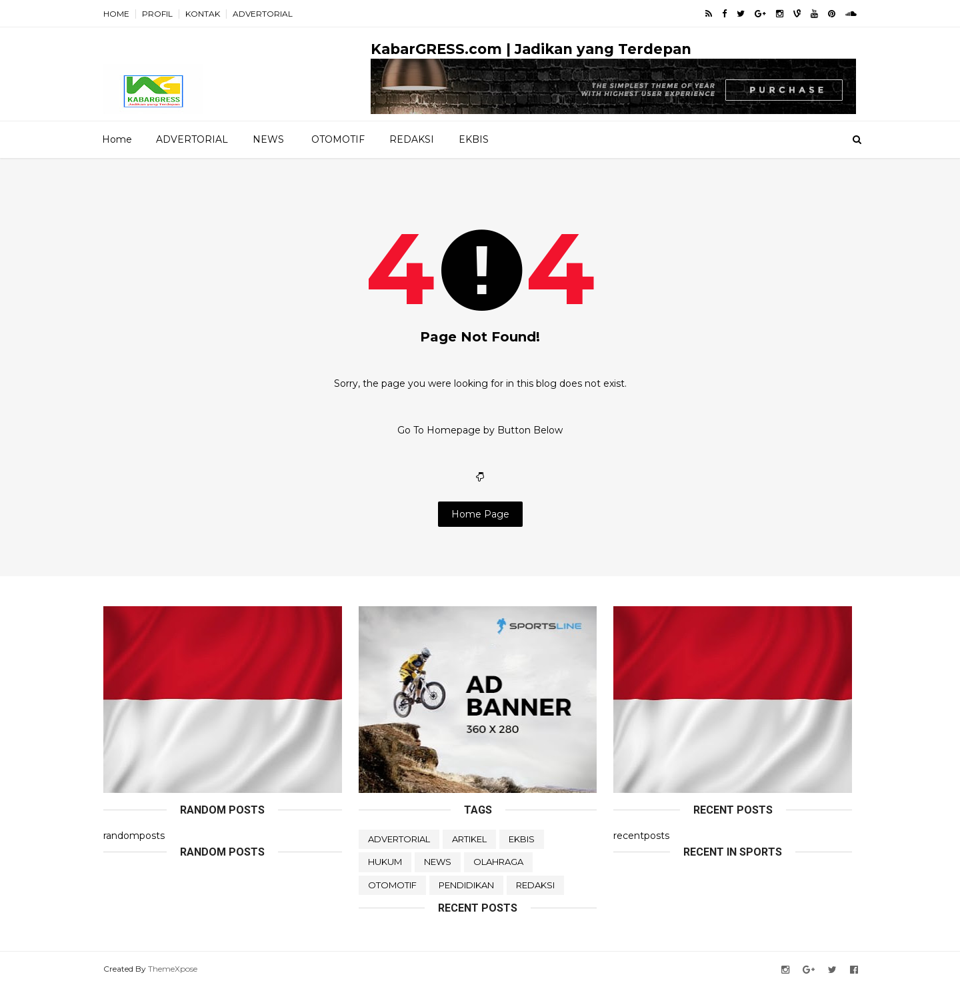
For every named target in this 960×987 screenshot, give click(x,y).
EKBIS (474, 139)
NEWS (268, 139)
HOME (116, 14)
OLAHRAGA (498, 861)
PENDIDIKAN (466, 885)
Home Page (480, 514)
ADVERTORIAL (263, 14)
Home (117, 139)
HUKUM (385, 861)
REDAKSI (411, 139)
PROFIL (157, 14)
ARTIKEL (469, 839)
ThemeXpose (172, 969)
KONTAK (202, 14)
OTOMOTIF (338, 139)
